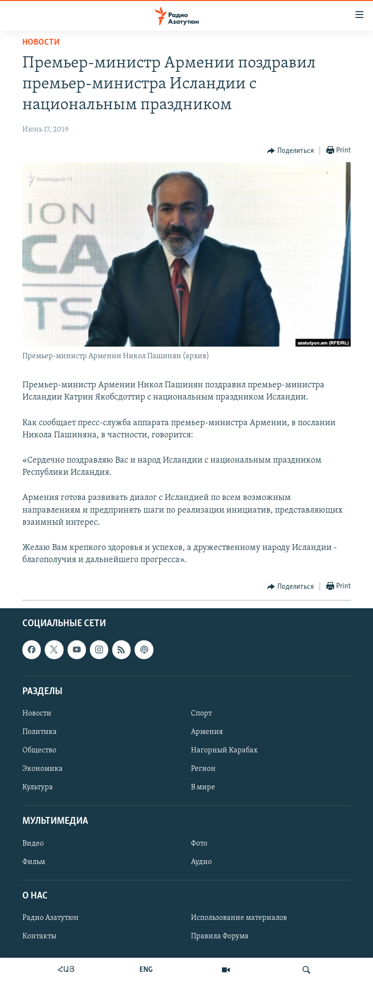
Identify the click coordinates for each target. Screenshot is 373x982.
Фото (199, 844)
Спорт (201, 713)
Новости (41, 42)
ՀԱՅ (66, 970)
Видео (33, 844)
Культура (37, 788)
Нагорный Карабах (224, 750)
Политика (39, 732)
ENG (146, 970)
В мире (203, 788)
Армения (207, 732)
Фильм (33, 862)
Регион (203, 769)
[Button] (290, 151)
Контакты (39, 936)
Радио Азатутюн (50, 918)
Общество (39, 750)
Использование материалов (239, 918)
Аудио (201, 862)
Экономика (42, 769)
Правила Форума (220, 936)
